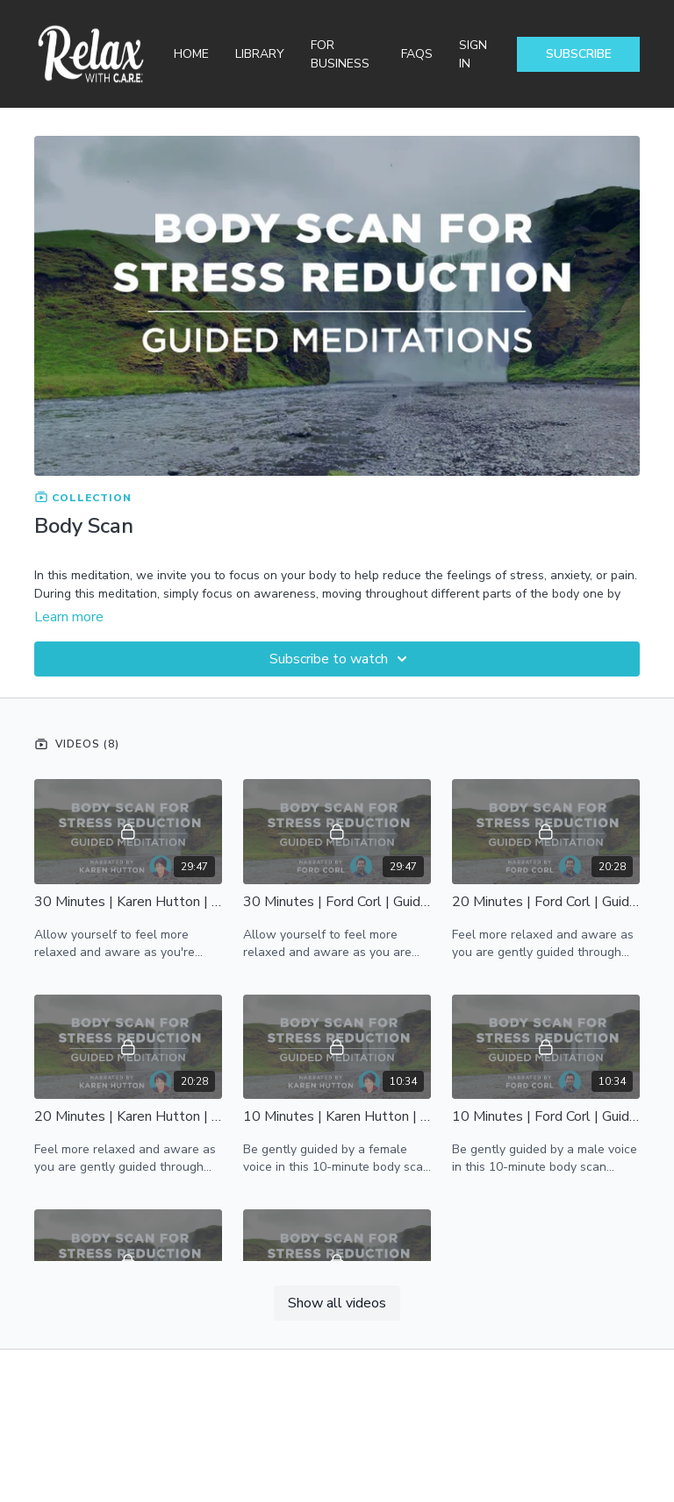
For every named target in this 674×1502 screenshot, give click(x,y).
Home (191, 54)
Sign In (473, 54)
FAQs (417, 54)
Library (259, 54)
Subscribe (579, 54)
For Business (340, 54)
